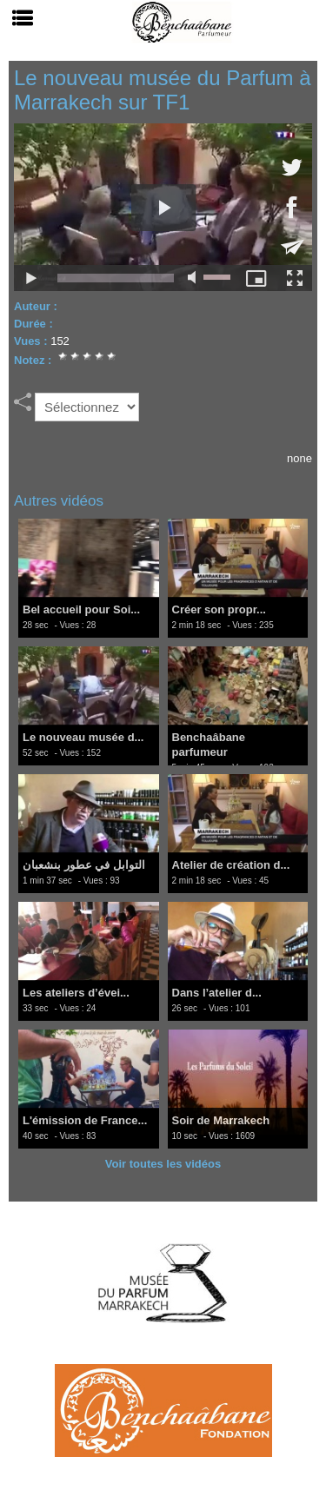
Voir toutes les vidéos (163, 1163)
